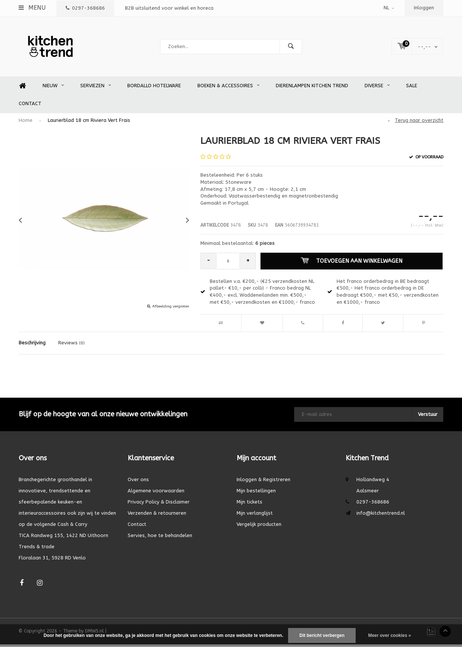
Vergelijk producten (259, 527)
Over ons (138, 482)
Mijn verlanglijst (255, 515)
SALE (411, 88)
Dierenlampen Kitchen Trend (312, 88)
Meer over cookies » (389, 635)
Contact (30, 106)
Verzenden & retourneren (157, 515)
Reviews (71, 345)
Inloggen (424, 7)
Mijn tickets (249, 504)
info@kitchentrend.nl (380, 515)
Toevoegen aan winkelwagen (352, 263)
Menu (32, 7)
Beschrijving (32, 345)
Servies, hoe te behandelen (160, 538)
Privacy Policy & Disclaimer (159, 504)
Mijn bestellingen (256, 493)
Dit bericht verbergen (321, 635)
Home (22, 88)
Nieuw (53, 88)
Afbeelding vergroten (170, 309)
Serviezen (95, 88)
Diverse (377, 88)
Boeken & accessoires (228, 88)
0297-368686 (85, 8)
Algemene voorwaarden (156, 493)
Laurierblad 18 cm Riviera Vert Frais (89, 123)
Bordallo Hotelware (154, 88)
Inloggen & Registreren (263, 482)
